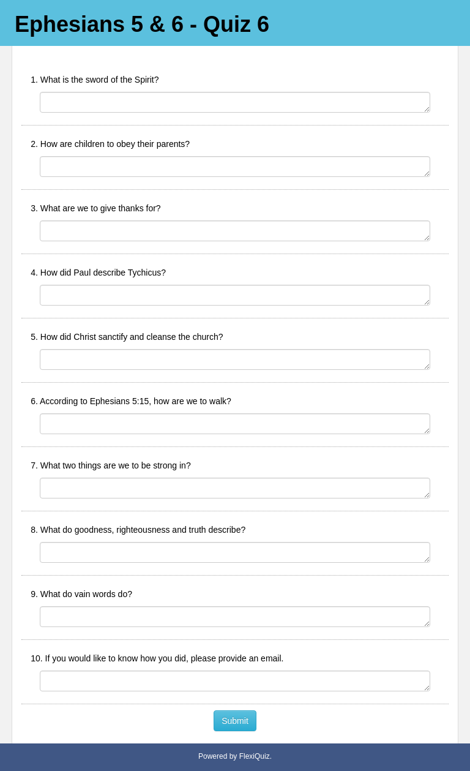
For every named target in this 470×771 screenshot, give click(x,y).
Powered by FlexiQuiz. (235, 756)
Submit (235, 721)
